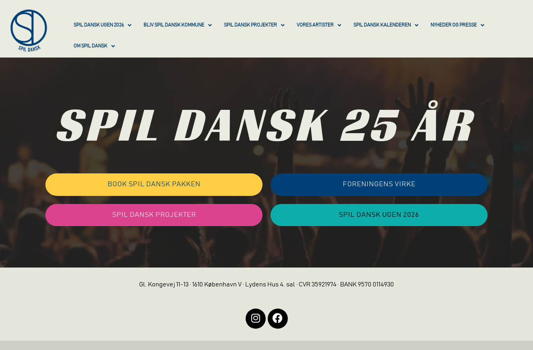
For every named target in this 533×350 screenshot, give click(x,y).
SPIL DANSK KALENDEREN (385, 25)
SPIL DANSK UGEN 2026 (102, 25)
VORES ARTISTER (319, 25)
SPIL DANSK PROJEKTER (254, 25)
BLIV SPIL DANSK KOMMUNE (178, 25)
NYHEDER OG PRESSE (457, 25)
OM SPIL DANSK (94, 46)
